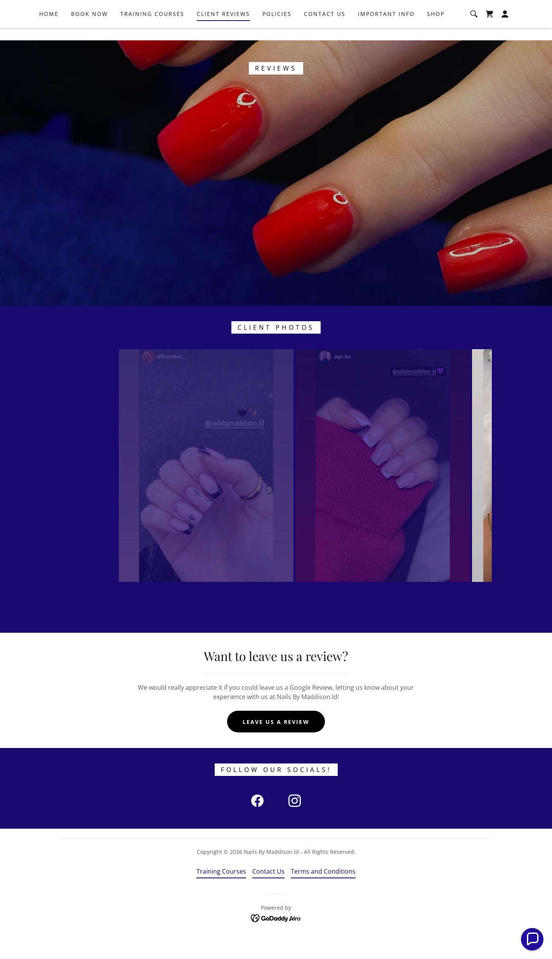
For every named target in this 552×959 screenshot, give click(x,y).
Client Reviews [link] (223, 26)
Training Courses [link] (152, 26)
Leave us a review (276, 743)
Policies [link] (277, 26)
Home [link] (49, 26)
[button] (505, 26)
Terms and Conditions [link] (323, 893)
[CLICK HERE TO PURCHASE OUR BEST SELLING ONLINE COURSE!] (276, 6)
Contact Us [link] (324, 26)
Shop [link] (435, 26)
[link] (489, 26)
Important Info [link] (386, 26)
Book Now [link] (89, 26)
